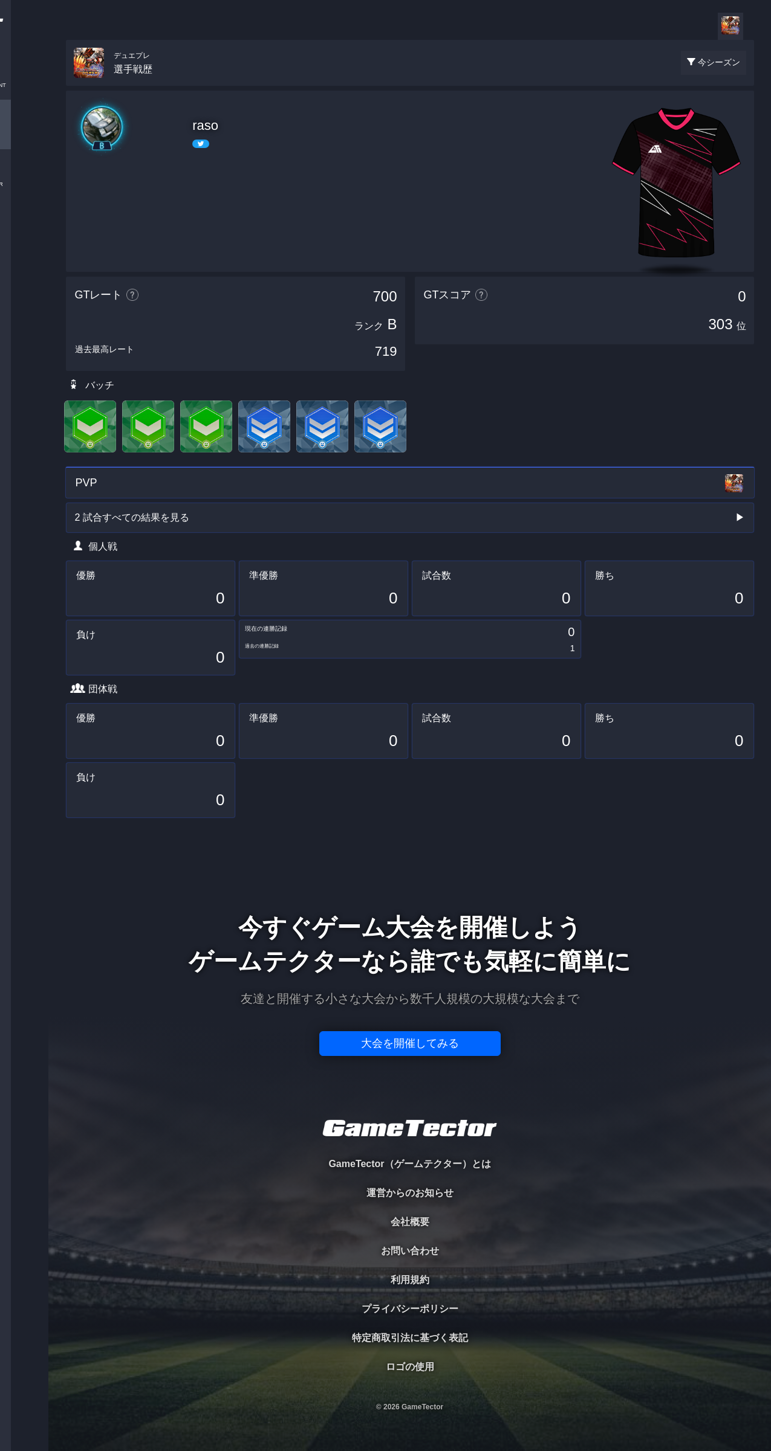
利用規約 (410, 1280)
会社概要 (410, 1222)
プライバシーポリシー (410, 1309)
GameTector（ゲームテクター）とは (409, 1164)
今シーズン (719, 62)
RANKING (23, 234)
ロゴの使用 (410, 1367)
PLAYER (24, 135)
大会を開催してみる (410, 1043)
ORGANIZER (24, 184)
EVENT (24, 283)
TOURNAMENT (24, 85)
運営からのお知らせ (410, 1193)
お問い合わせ (410, 1251)
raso (205, 125)
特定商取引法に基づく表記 (410, 1338)
